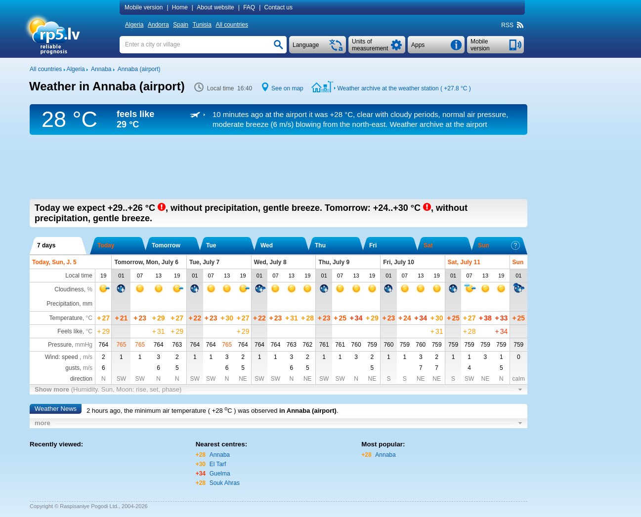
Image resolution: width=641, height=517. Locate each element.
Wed (266, 245)
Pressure (60, 344)
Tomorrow (166, 245)
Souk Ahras (225, 482)
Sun (499, 245)
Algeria (134, 24)
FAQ (249, 7)
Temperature (65, 318)
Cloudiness (69, 289)
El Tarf (218, 464)
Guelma (220, 473)
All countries (232, 24)
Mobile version (144, 7)
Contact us (278, 7)
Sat (428, 245)
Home (180, 7)
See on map (287, 88)
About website (215, 7)
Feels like (70, 331)
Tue (211, 245)
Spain (180, 24)
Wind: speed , (68, 357)
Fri (373, 245)
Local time (78, 275)
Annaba (220, 454)
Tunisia (202, 24)
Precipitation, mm (69, 303)
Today (105, 245)
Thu (320, 245)
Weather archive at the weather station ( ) (403, 88)
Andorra (158, 24)
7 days (46, 245)
